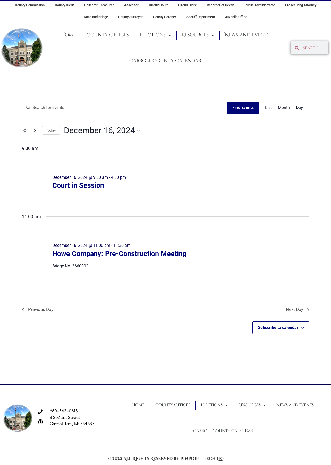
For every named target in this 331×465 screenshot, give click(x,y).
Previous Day (38, 309)
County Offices (108, 35)
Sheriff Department (200, 17)
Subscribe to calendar (278, 328)
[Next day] (35, 131)
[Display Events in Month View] (284, 107)
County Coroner (164, 17)
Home (68, 35)
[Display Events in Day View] (299, 107)
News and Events (247, 35)
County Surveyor (130, 17)
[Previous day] (25, 131)
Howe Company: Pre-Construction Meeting (119, 254)
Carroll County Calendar (165, 60)
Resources (198, 35)
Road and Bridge (96, 17)
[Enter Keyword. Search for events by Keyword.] (124, 107)
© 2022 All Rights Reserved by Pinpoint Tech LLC (165, 458)
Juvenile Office (236, 17)
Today (51, 130)
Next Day (296, 309)
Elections (155, 35)
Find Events (243, 107)
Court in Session (78, 185)
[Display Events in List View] (268, 107)
